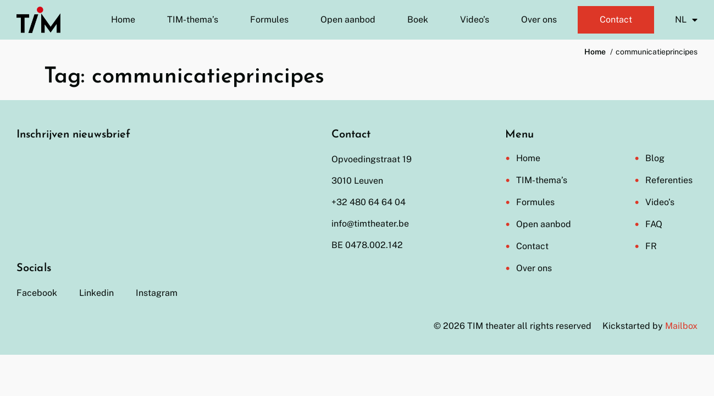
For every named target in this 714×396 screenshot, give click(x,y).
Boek (417, 19)
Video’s (474, 19)
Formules (269, 19)
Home (123, 19)
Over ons (539, 19)
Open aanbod (347, 19)
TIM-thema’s (192, 19)
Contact (616, 19)
